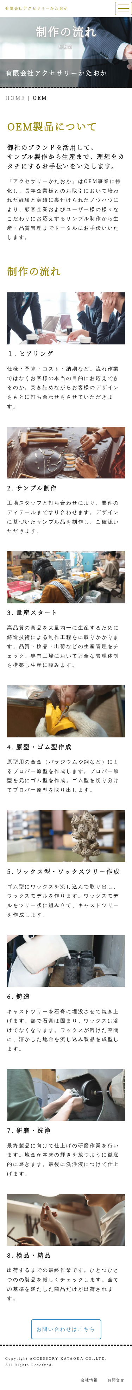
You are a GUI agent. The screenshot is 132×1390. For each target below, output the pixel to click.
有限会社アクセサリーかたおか (56, 72)
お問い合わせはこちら (66, 1329)
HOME (15, 97)
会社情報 (89, 1380)
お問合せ (116, 1380)
